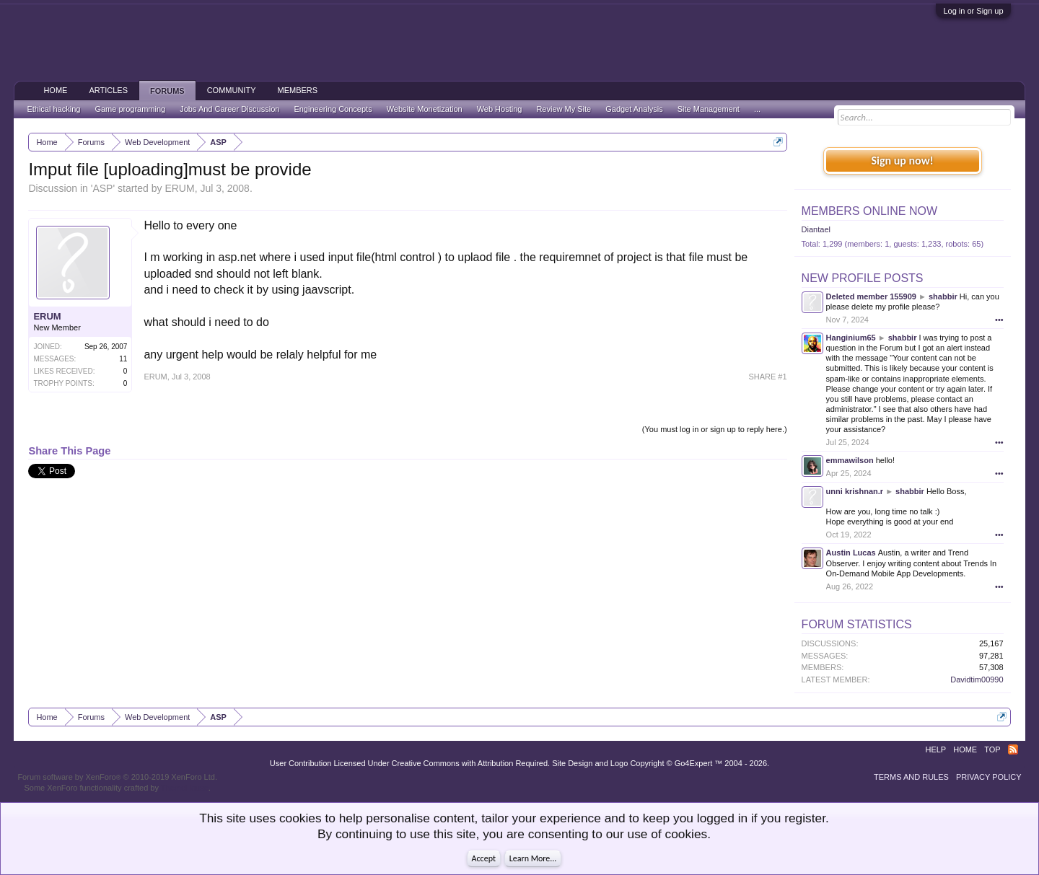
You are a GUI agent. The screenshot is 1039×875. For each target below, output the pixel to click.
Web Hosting (499, 109)
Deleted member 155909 (871, 296)
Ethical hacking (53, 109)
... (757, 109)
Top (992, 749)
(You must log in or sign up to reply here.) (714, 429)
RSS (1013, 749)
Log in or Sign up (973, 10)
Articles (108, 90)
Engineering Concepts (333, 109)
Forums (167, 91)
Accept (484, 858)
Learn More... (533, 858)
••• (999, 319)
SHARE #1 (767, 376)
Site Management (709, 109)
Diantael (816, 229)
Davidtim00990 (976, 679)
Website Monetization (424, 109)
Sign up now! (902, 160)
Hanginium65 (851, 337)
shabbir (943, 296)
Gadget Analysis (634, 109)
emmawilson (850, 460)
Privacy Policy (989, 777)
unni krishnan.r (854, 491)
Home (55, 90)
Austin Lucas (851, 552)
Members (297, 90)
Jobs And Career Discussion (229, 109)
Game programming (130, 109)
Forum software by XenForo (117, 777)
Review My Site (563, 109)
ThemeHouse (185, 787)
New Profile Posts (863, 278)
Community (231, 90)
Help (935, 749)
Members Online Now (869, 211)
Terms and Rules (911, 777)
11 (123, 359)
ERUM (179, 188)
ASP (102, 188)
